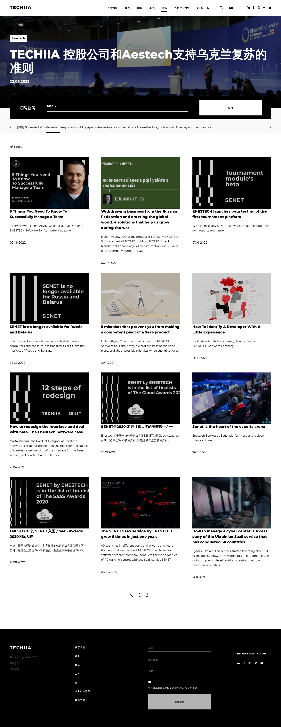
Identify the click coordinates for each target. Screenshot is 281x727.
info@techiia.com (252, 653)
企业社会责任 (82, 691)
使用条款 (14, 669)
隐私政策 (14, 663)
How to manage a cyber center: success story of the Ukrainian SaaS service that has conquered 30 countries (229, 536)
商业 (77, 656)
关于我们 (80, 647)
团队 (77, 665)
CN (231, 7)
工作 (77, 673)
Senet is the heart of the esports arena (228, 427)
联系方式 (80, 700)
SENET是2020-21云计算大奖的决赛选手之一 (137, 427)
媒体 (77, 682)
